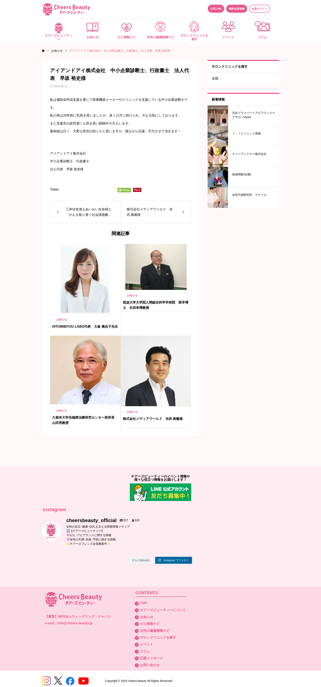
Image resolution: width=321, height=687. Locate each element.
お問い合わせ (150, 665)
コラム (262, 37)
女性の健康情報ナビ (160, 37)
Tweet (54, 189)
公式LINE (216, 8)
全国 (215, 78)
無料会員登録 (237, 8)
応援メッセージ (151, 658)
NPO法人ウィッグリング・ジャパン (84, 616)
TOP (143, 603)
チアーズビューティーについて (163, 610)
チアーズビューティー (58, 37)
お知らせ (93, 37)
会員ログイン (260, 8)
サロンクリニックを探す (194, 37)
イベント (228, 37)
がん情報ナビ (126, 37)
